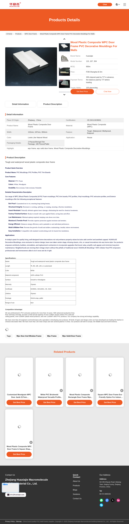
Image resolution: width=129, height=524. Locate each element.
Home (9, 34)
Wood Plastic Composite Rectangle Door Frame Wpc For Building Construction (79, 396)
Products (18, 34)
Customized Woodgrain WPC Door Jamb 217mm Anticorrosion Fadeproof (19, 396)
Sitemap (19, 521)
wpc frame (51, 336)
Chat (105, 4)
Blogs (75, 490)
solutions (76, 494)
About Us (76, 481)
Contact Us (77, 498)
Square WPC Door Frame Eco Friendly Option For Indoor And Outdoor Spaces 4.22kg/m (110, 396)
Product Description (52, 104)
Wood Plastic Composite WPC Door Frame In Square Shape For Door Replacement (19, 448)
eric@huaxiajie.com (15, 495)
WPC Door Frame (31, 34)
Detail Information (20, 104)
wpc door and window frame (29, 336)
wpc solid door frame (71, 336)
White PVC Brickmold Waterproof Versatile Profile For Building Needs (49, 396)
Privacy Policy (10, 521)
